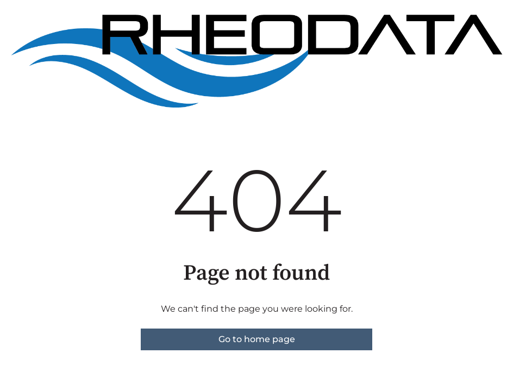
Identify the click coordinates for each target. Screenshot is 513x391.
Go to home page (256, 339)
